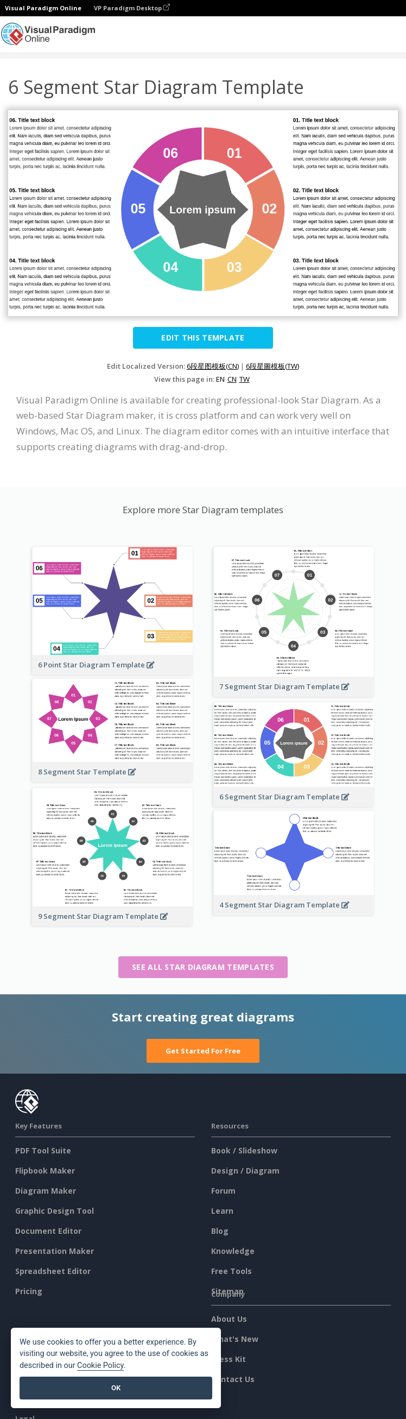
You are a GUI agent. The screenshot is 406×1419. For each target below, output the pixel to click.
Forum (223, 1190)
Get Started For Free (203, 1051)
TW (244, 379)
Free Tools (231, 1271)
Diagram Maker (45, 1190)
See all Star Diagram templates (203, 967)
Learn (222, 1211)
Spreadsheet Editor (53, 1271)
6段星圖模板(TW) (272, 366)
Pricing (28, 1291)
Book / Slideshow (244, 1150)
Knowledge (233, 1251)
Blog (220, 1231)
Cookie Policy (100, 1365)
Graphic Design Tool (54, 1211)
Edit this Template (202, 337)
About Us (229, 1319)
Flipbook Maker (45, 1170)
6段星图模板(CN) (213, 366)
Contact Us (233, 1379)
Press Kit (228, 1359)
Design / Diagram (245, 1170)
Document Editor (48, 1231)
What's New (234, 1339)
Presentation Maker (54, 1251)
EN (220, 379)
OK (115, 1388)
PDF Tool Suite (43, 1150)
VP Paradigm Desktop (132, 8)
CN (232, 379)
